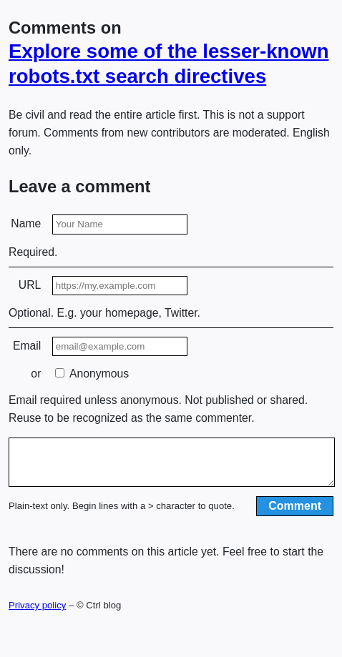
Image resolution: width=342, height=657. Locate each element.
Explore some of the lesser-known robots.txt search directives (169, 63)
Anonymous (92, 373)
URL (30, 285)
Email (27, 346)
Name (26, 223)
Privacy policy (37, 613)
